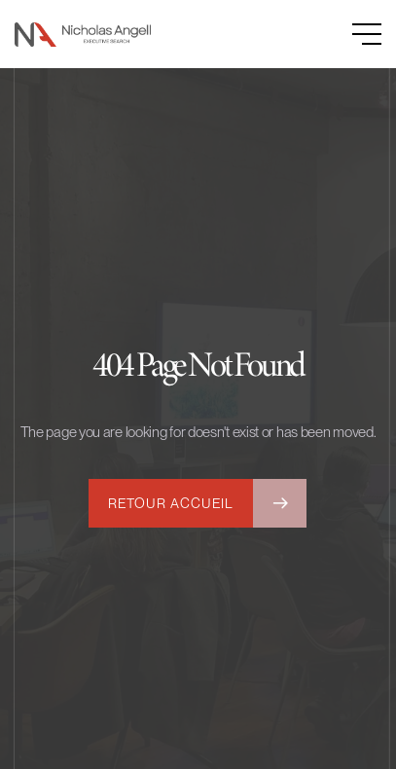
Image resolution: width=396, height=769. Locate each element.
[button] (347, 34)
